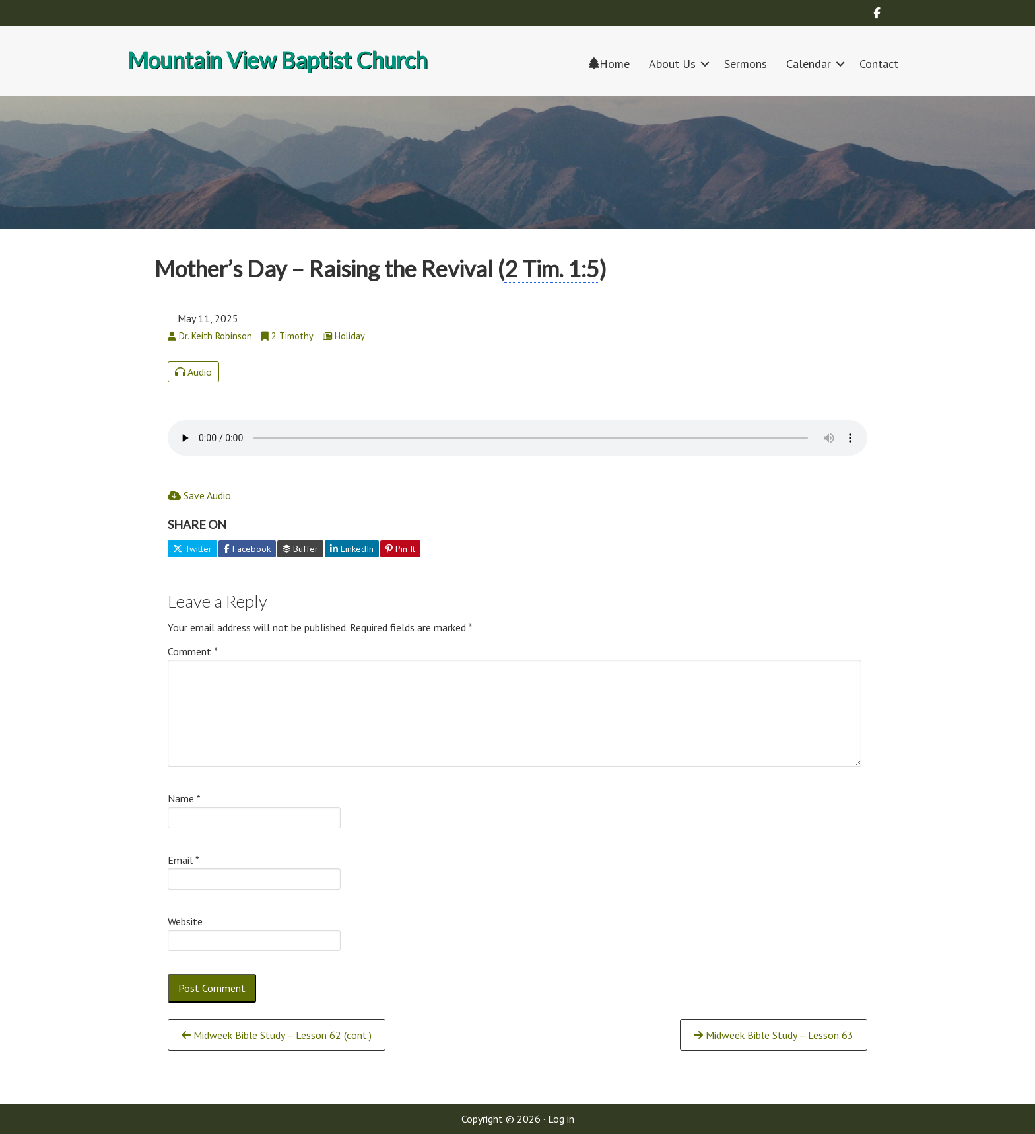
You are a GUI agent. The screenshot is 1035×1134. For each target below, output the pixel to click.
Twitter (192, 549)
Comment (193, 651)
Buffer (300, 549)
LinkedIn (352, 549)
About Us (672, 63)
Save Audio (199, 495)
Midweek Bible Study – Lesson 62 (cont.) (277, 1035)
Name (184, 798)
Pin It (400, 549)
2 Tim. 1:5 (551, 268)
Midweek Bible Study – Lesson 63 (773, 1035)
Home (609, 63)
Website (185, 921)
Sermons (745, 63)
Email (183, 860)
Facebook (247, 549)
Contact (878, 63)
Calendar (808, 63)
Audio (193, 371)
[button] (705, 64)
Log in (561, 1118)
